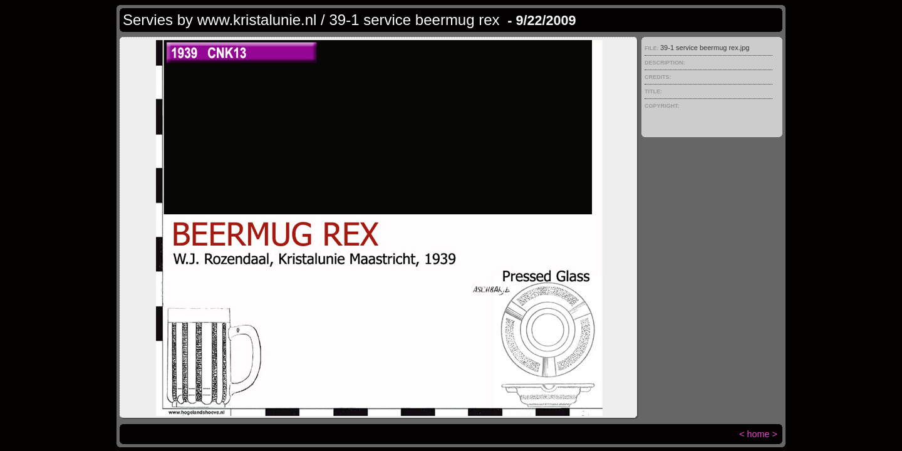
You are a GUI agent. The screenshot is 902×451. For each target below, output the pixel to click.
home (758, 434)
